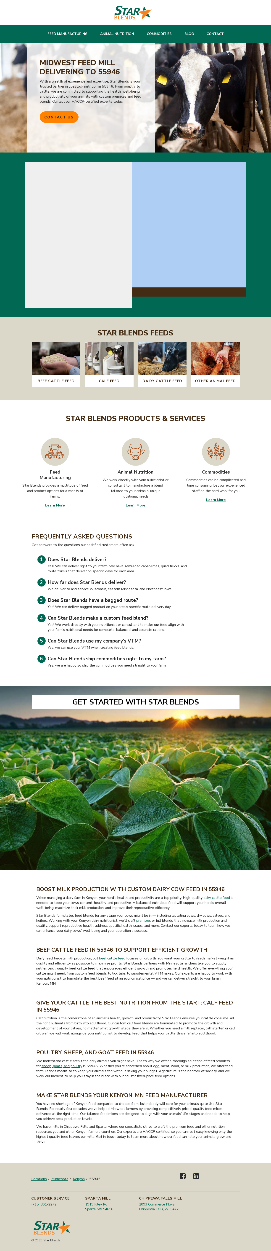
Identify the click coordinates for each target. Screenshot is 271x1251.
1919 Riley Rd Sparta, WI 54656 (99, 1206)
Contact (215, 34)
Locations (39, 1178)
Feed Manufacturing (67, 34)
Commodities (159, 34)
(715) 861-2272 (43, 1204)
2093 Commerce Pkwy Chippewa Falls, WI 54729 (160, 1206)
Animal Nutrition (117, 34)
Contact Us (59, 117)
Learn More (55, 505)
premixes (143, 920)
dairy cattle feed (216, 897)
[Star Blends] (133, 12)
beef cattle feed (112, 958)
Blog (189, 34)
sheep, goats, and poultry (62, 1066)
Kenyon (79, 1178)
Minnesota (59, 1178)
